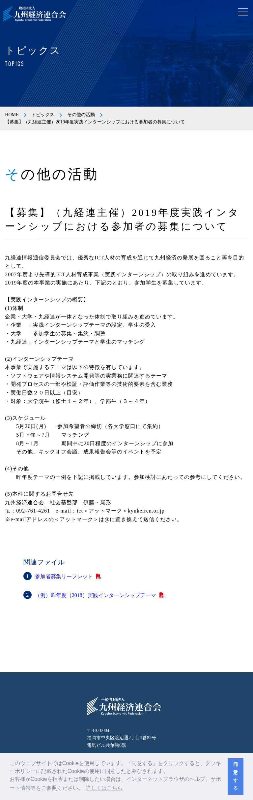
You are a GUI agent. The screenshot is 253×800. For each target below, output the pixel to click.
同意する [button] (235, 776)
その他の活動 (81, 114)
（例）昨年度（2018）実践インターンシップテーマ (95, 595)
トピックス (42, 114)
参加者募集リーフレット (64, 576)
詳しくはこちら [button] (104, 788)
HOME (11, 114)
